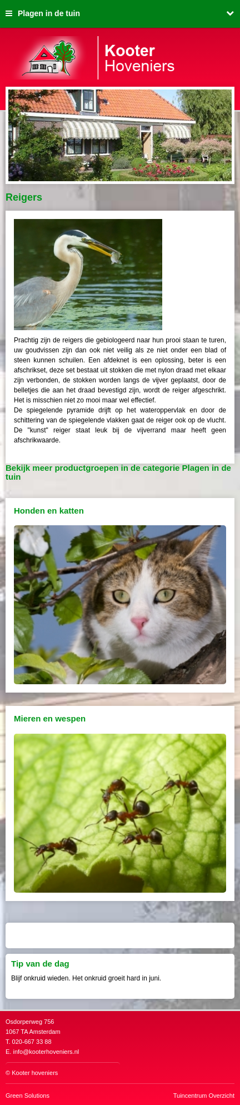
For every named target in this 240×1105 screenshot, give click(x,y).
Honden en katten (49, 510)
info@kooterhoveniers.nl (46, 1051)
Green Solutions (27, 1095)
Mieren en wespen (50, 718)
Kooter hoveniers (35, 1072)
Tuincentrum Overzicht (203, 1095)
